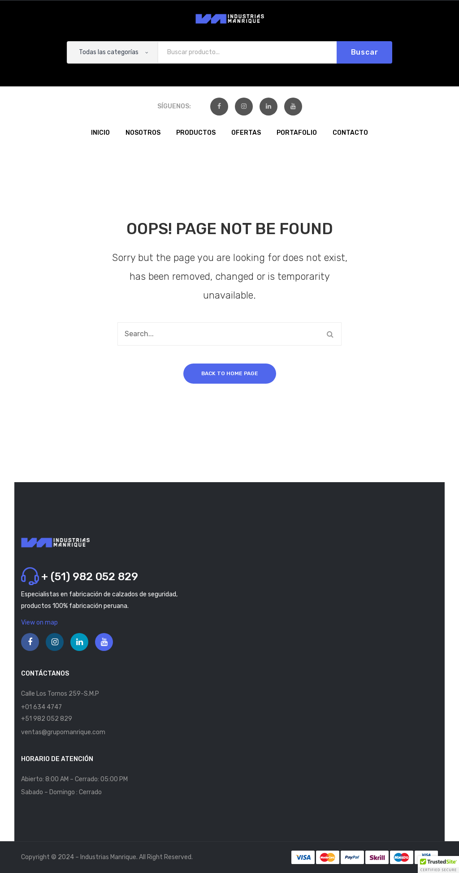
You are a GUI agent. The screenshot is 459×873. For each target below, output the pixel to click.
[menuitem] (100, 133)
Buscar (364, 52)
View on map (39, 622)
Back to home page (229, 373)
